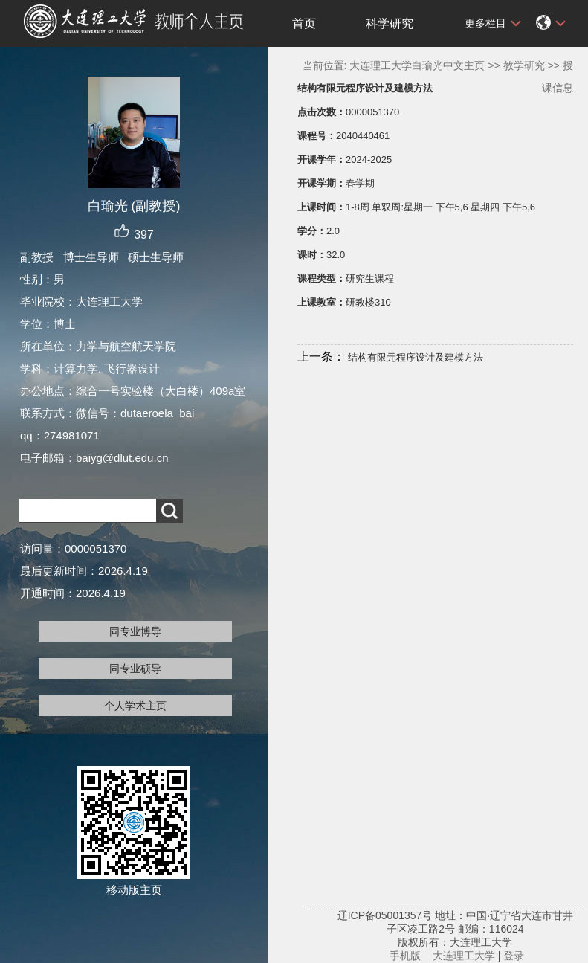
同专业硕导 (135, 668)
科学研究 (389, 23)
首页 (304, 23)
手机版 (405, 956)
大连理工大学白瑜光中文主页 (417, 65)
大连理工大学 (464, 956)
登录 (513, 956)
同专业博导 (135, 631)
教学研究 (524, 65)
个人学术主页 (135, 706)
